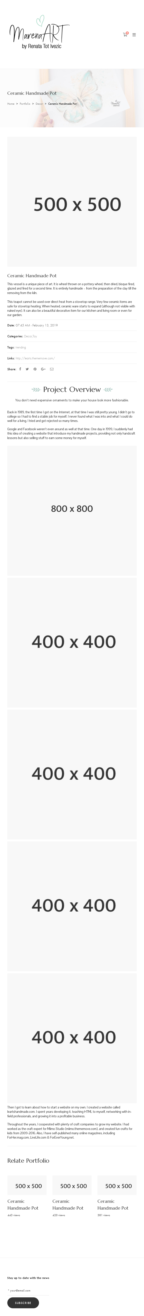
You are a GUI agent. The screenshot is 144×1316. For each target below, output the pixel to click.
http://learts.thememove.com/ (35, 358)
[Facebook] (20, 369)
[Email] (51, 369)
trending (21, 347)
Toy (35, 336)
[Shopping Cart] (125, 34)
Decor (39, 103)
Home (10, 103)
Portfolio (25, 103)
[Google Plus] (43, 369)
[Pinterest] (35, 369)
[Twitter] (27, 369)
